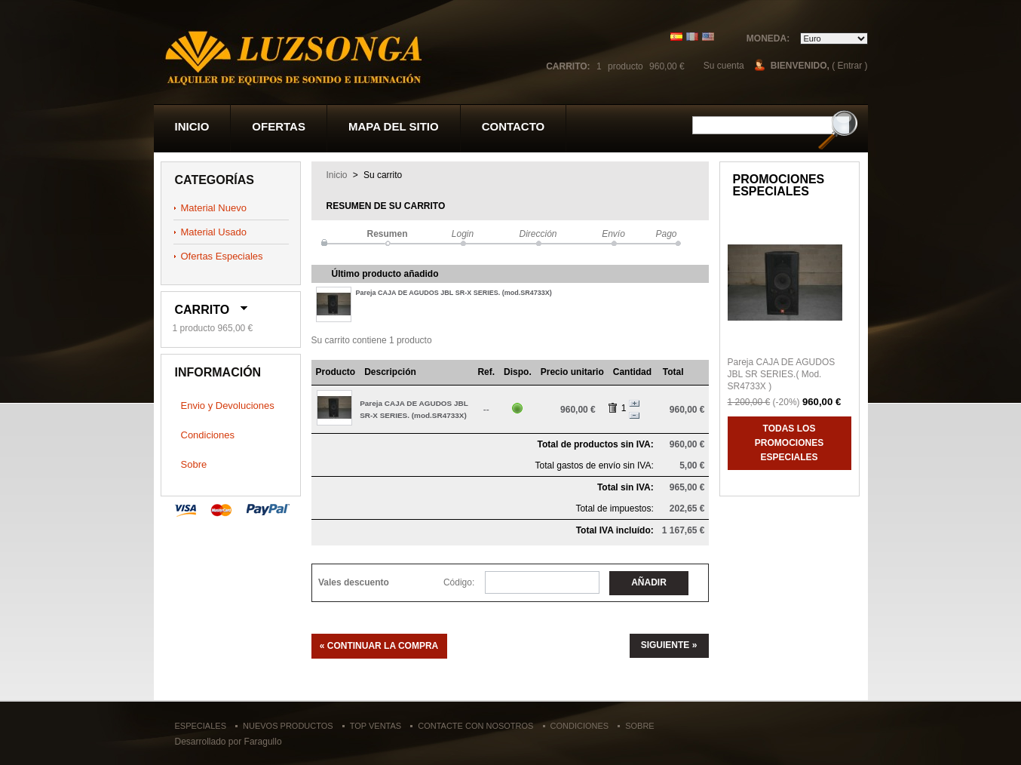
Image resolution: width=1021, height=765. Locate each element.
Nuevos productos (288, 725)
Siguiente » (669, 645)
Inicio (192, 126)
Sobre (194, 464)
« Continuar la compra (379, 646)
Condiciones (208, 435)
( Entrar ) (849, 65)
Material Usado (214, 232)
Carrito (202, 309)
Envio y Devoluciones (227, 405)
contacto (513, 126)
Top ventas (375, 725)
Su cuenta (724, 65)
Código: (458, 582)
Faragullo (263, 741)
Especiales (200, 725)
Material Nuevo (214, 208)
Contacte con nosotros (475, 725)
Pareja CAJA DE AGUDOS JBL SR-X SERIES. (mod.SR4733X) (454, 292)
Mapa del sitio (393, 126)
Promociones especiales (779, 185)
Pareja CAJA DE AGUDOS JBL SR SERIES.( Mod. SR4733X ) (782, 374)
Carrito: (568, 66)
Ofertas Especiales (222, 256)
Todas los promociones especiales (789, 442)
